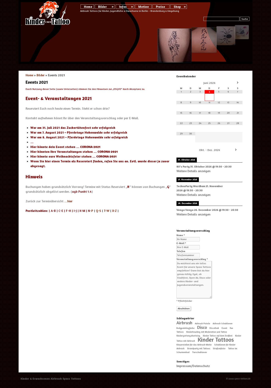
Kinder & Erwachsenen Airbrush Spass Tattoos (51, 378)
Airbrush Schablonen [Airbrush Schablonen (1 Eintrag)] (222, 323)
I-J (75, 211)
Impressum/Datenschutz (193, 366)
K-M (82, 211)
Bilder (102, 7)
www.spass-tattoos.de (239, 378)
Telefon (180, 251)
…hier (68, 201)
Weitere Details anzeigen (193, 171)
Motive (143, 7)
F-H (68, 211)
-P (90, 211)
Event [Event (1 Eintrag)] (224, 328)
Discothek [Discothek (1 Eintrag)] (214, 328)
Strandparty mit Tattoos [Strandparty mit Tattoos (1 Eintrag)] (198, 348)
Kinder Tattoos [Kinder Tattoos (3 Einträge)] (216, 339)
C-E (61, 211)
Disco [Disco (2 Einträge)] (202, 327)
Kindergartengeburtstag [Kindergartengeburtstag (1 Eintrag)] (188, 335)
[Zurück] (183, 150)
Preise (160, 7)
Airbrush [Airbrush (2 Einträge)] (184, 322)
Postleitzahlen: (37, 211)
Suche (244, 18)
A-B (53, 211)
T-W (106, 211)
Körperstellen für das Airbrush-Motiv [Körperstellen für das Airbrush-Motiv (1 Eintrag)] (194, 344)
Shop (177, 7)
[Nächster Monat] (237, 82)
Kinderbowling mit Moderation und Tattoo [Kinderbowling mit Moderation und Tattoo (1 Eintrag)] (206, 332)
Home (88, 7)
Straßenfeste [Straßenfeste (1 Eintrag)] (219, 348)
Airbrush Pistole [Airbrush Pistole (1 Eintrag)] (202, 323)
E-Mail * (181, 243)
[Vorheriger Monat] (181, 82)
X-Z (114, 211)
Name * (180, 235)
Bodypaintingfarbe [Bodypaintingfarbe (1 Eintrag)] (185, 328)
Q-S (98, 211)
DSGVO (117, 88)
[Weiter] (235, 150)
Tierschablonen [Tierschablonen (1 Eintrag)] (199, 352)
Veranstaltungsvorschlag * (192, 259)
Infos (123, 7)
